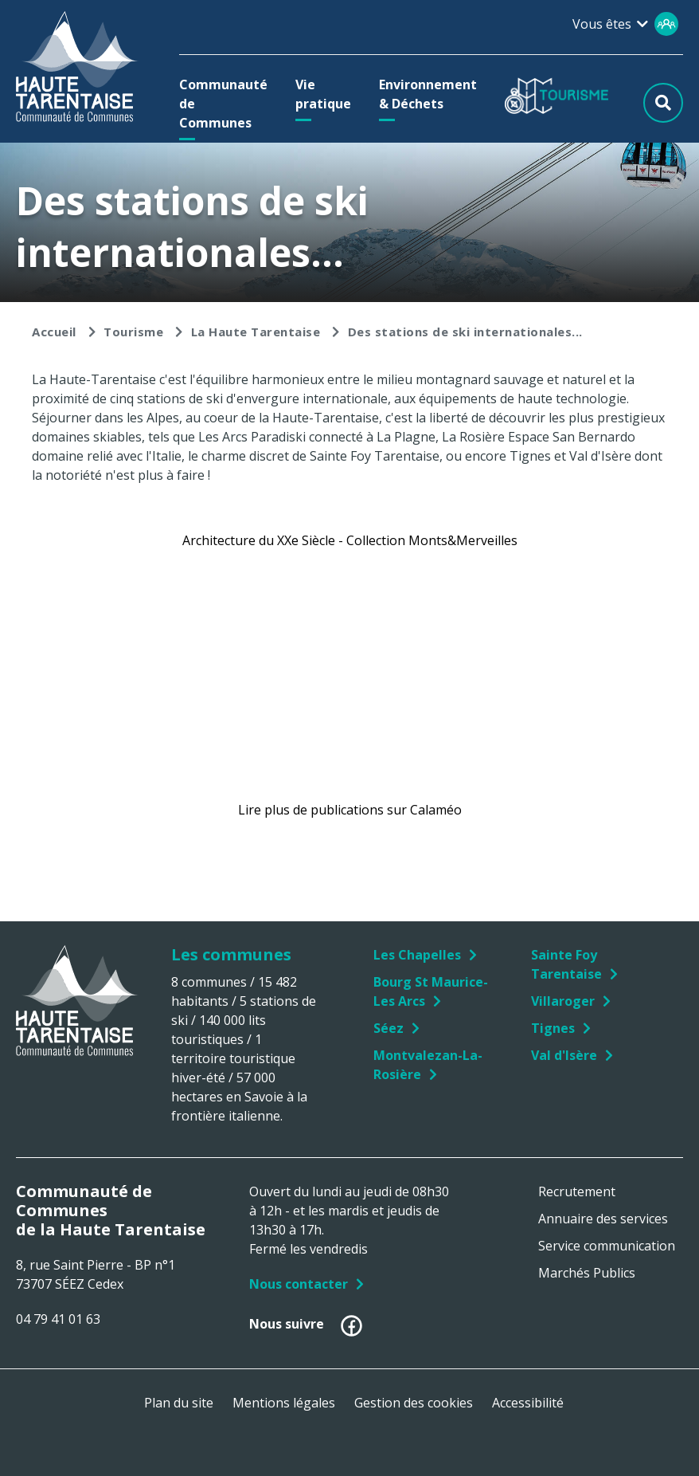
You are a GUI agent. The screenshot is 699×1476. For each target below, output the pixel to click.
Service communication (606, 1245)
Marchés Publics (586, 1273)
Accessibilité (528, 1402)
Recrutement (576, 1191)
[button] (223, 103)
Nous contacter (298, 1284)
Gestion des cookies (413, 1402)
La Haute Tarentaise (256, 332)
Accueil (54, 332)
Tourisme (133, 332)
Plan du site (178, 1402)
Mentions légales (283, 1402)
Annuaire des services (603, 1218)
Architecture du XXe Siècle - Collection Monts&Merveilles (349, 540)
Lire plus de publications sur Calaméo (350, 809)
